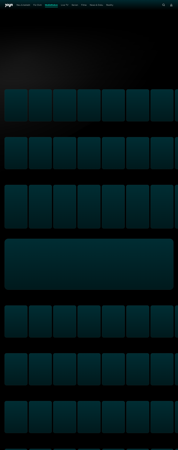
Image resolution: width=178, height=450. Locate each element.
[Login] (171, 5)
